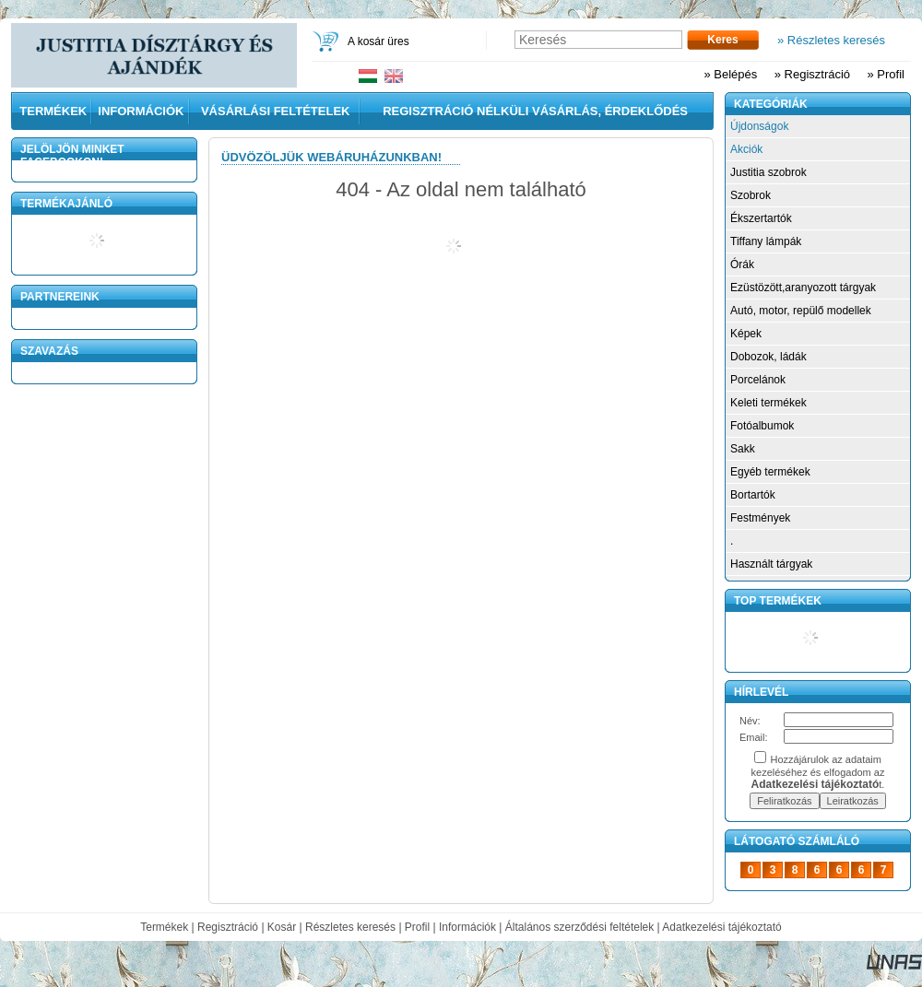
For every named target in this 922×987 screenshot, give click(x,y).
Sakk (742, 448)
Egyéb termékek (770, 471)
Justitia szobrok (768, 172)
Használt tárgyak (771, 564)
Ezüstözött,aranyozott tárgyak (803, 287)
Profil (417, 927)
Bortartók (752, 494)
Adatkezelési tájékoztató (721, 927)
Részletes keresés (350, 927)
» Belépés (730, 74)
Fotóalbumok (762, 425)
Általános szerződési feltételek (579, 927)
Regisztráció (227, 927)
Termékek (164, 927)
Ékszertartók (761, 218)
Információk (467, 927)
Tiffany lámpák (765, 241)
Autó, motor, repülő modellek (800, 310)
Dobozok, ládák (768, 356)
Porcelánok (758, 379)
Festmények (760, 517)
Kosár (281, 927)
